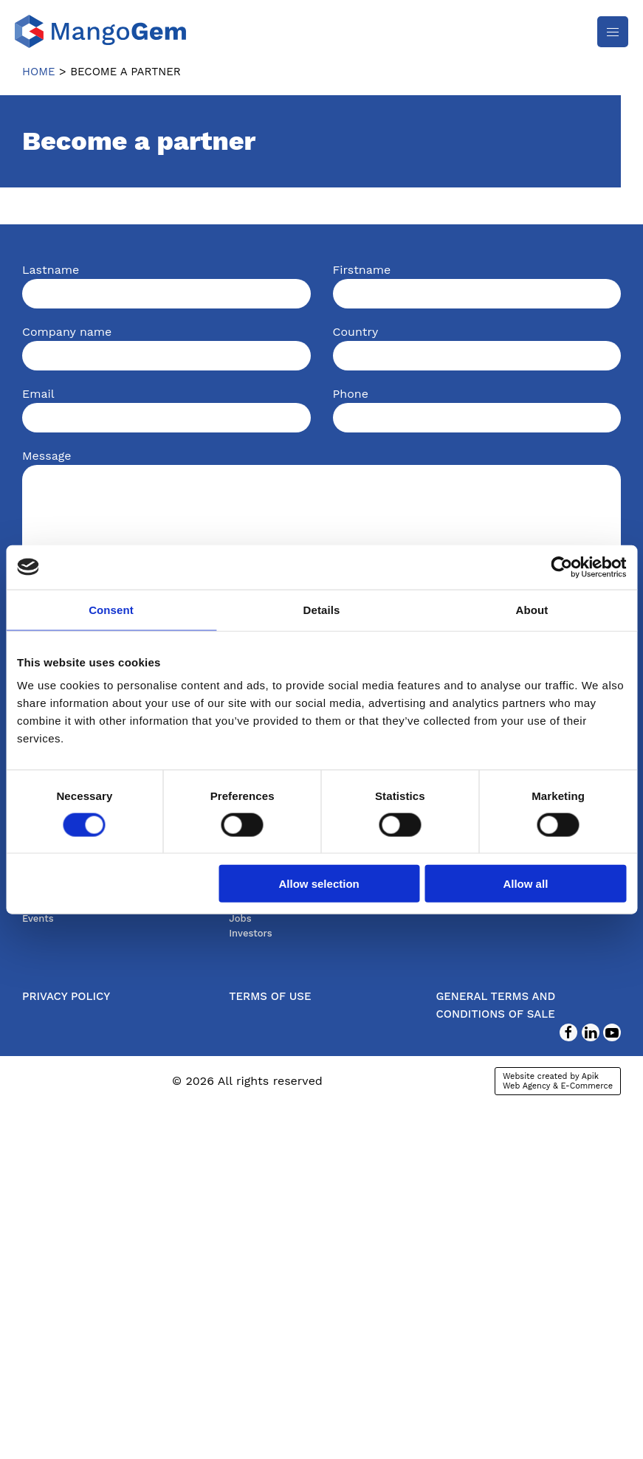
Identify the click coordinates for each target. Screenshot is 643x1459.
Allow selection (319, 883)
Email (38, 394)
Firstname (362, 270)
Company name (66, 332)
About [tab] (532, 609)
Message (46, 456)
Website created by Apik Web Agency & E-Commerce (558, 1081)
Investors (250, 933)
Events (38, 918)
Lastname (50, 270)
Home (38, 71)
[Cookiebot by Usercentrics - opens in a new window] (561, 567)
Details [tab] (321, 609)
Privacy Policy (66, 996)
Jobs (240, 918)
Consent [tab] (111, 609)
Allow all (525, 883)
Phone (350, 394)
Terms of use (270, 996)
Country (356, 332)
